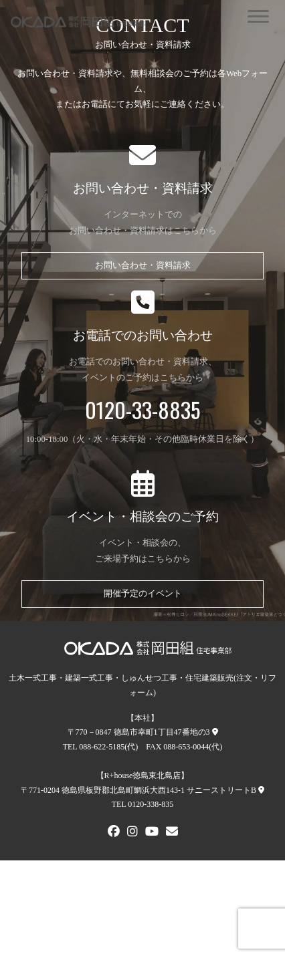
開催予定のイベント (143, 593)
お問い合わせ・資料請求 (143, 265)
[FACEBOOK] (113, 833)
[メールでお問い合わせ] (172, 833)
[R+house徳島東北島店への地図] (261, 790)
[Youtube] (151, 833)
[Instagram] (132, 833)
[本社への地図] (215, 732)
